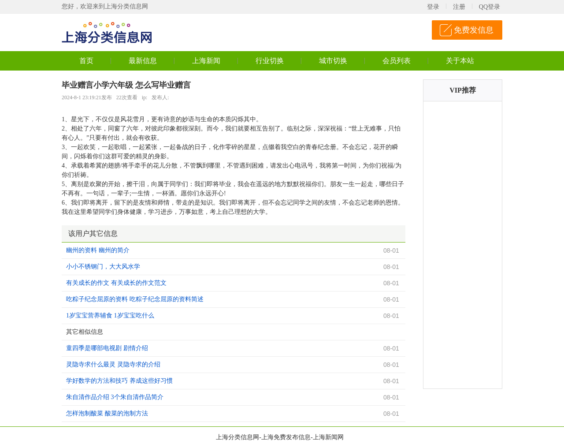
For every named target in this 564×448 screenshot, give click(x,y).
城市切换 (333, 60)
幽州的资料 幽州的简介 (98, 250)
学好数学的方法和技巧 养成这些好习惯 (119, 380)
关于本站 (460, 60)
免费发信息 (474, 30)
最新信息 (143, 60)
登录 (433, 7)
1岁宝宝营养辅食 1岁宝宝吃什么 (110, 315)
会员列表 (396, 60)
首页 (86, 60)
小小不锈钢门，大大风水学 (103, 266)
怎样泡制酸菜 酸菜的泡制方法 (107, 413)
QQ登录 (489, 7)
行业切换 (270, 60)
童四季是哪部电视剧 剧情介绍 (107, 348)
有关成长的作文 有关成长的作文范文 (116, 283)
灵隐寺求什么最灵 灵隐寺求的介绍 (113, 364)
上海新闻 (206, 60)
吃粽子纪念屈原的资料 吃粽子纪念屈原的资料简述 (135, 299)
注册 (459, 7)
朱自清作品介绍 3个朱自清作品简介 (114, 397)
